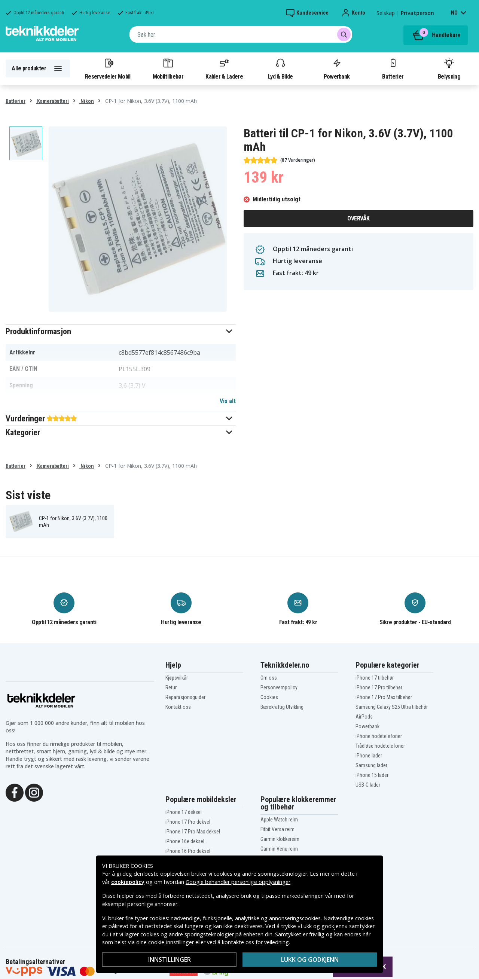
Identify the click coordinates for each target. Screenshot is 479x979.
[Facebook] (15, 792)
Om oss (268, 678)
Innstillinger (169, 959)
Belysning (449, 68)
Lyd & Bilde (280, 68)
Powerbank (337, 68)
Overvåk (358, 218)
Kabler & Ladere (224, 68)
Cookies (269, 697)
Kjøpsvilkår (176, 678)
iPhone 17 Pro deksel (187, 822)
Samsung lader (371, 765)
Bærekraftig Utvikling (281, 707)
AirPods (364, 717)
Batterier (392, 68)
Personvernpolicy (279, 687)
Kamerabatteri (52, 101)
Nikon (86, 101)
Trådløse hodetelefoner (380, 746)
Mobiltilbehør (168, 68)
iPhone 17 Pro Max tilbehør (384, 697)
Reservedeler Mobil (108, 68)
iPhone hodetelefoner (379, 736)
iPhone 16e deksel (184, 841)
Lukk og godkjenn (310, 959)
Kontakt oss (178, 707)
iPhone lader (369, 756)
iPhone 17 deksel (183, 812)
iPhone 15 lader (372, 775)
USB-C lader (368, 785)
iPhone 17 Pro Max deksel (192, 832)
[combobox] (240, 34)
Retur (171, 687)
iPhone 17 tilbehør (375, 678)
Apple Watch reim (279, 820)
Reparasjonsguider (185, 697)
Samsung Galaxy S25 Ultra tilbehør (392, 707)
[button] (121, 331)
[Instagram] (34, 792)
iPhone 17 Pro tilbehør (379, 687)
